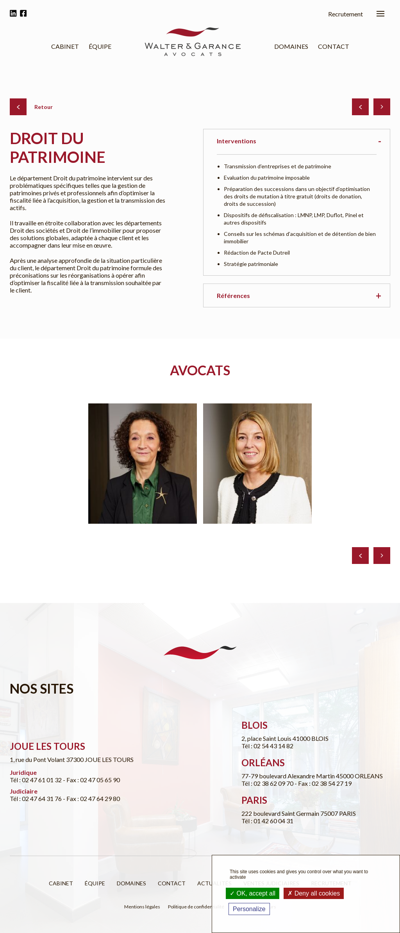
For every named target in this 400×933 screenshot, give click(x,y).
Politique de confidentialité (196, 907)
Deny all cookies (314, 893)
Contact (333, 46)
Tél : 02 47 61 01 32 (36, 779)
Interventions (236, 140)
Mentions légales (142, 907)
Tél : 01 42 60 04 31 (267, 820)
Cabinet (65, 46)
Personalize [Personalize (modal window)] (249, 909)
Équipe (100, 46)
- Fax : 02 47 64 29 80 (91, 798)
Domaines (291, 46)
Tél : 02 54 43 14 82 (267, 745)
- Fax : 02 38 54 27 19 (323, 783)
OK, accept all (252, 893)
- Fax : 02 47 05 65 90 (91, 779)
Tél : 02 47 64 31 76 (36, 798)
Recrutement (345, 14)
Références (233, 295)
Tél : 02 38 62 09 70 (268, 783)
